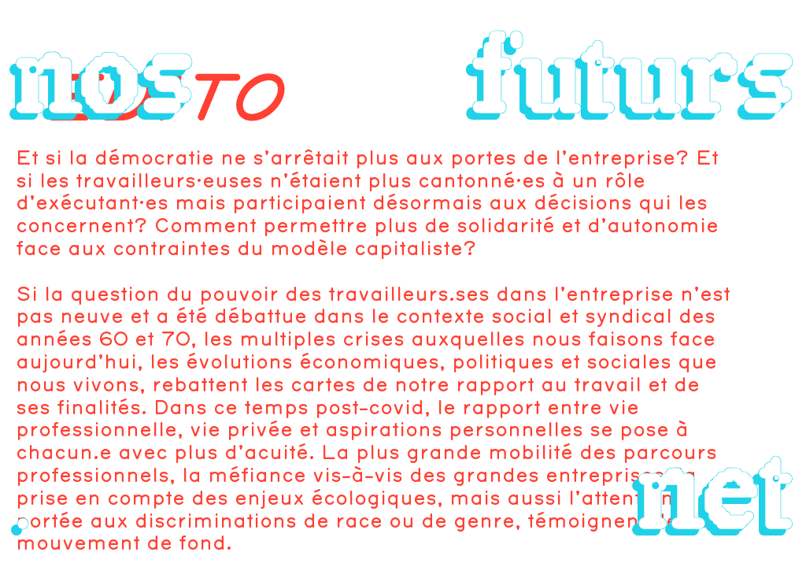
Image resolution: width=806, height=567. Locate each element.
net (714, 491)
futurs (631, 75)
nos (103, 75)
